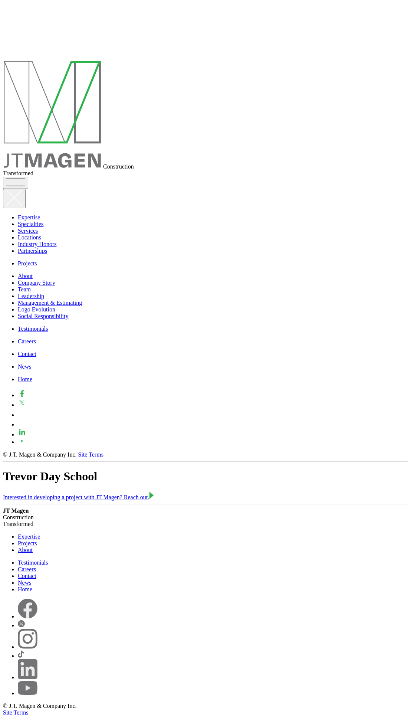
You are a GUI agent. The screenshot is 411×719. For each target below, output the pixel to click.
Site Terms (90, 454)
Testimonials (33, 329)
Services (28, 231)
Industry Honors (37, 244)
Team (24, 289)
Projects (27, 263)
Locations (29, 237)
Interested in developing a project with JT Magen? (78, 497)
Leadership (31, 296)
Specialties (30, 224)
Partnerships (32, 251)
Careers (27, 341)
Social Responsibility (43, 316)
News (24, 366)
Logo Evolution (36, 309)
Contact (27, 354)
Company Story (36, 283)
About (25, 276)
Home (25, 379)
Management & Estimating (50, 303)
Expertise (29, 217)
